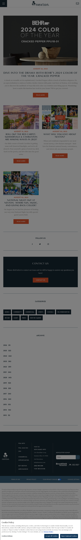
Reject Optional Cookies (69, 537)
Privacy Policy (48, 533)
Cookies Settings (7, 537)
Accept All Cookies (51, 537)
